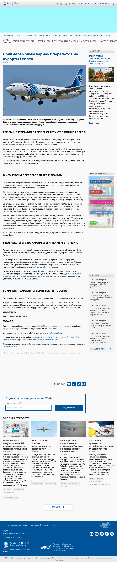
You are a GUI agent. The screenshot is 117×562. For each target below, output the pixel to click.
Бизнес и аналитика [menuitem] (26, 35)
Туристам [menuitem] (68, 35)
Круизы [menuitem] (56, 35)
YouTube (61, 3)
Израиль (33, 353)
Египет (6, 353)
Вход (81, 3)
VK (65, 4)
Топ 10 (93, 223)
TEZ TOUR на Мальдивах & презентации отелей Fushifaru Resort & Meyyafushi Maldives (100, 339)
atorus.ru (110, 558)
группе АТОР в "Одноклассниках (43, 339)
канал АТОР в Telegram (50, 337)
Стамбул (58, 353)
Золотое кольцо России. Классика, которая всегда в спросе (100, 325)
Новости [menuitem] (8, 35)
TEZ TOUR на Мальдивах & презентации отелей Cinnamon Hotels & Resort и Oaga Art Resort (100, 311)
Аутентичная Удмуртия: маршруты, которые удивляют (99, 285)
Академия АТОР (88, 41)
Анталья (64, 483)
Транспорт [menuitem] (44, 35)
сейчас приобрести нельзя (45, 267)
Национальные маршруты (101, 212)
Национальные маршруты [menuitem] (88, 35)
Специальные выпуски (100, 182)
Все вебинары (98, 349)
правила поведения (96, 479)
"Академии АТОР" (10, 346)
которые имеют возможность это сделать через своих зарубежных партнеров (42, 275)
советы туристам (95, 481)
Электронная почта (12, 403)
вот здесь (53, 328)
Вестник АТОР (95, 192)
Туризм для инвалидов (66, 41)
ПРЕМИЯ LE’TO (44, 41)
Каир (12, 353)
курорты (79, 353)
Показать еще (58, 507)
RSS (53, 525)
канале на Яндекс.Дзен (51, 333)
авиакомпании (68, 353)
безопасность (106, 484)
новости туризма (9, 495)
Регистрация (90, 3)
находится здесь (63, 326)
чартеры (64, 486)
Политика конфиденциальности (15, 525)
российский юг (9, 492)
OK (70, 4)
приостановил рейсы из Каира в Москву (53, 302)
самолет (92, 487)
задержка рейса (37, 483)
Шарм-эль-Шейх (22, 353)
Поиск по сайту (107, 3)
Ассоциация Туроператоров (13, 3)
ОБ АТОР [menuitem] (109, 35)
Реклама (45, 525)
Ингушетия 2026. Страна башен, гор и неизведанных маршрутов (101, 297)
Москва (50, 353)
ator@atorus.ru (21, 545)
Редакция (35, 525)
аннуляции (7, 489)
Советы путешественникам (101, 202)
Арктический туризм (23, 41)
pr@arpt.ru (26, 549)
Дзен (57, 4)
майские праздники (11, 498)
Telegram (73, 4)
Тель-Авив (41, 353)
